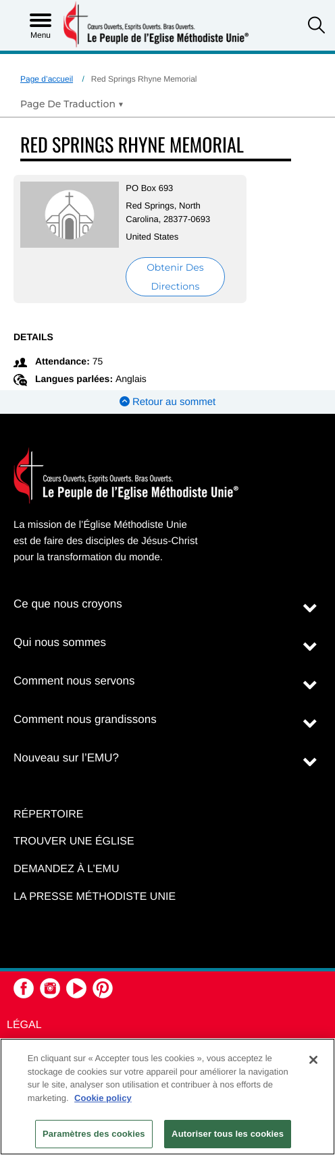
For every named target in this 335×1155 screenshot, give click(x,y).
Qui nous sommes (60, 642)
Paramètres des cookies (94, 1134)
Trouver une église (74, 841)
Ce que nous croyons (68, 603)
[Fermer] (313, 1060)
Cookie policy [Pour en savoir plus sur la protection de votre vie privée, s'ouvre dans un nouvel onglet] (103, 1098)
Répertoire (48, 814)
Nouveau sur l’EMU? (66, 757)
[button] (316, 27)
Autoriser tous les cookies (228, 1134)
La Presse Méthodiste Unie (95, 897)
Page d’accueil (46, 79)
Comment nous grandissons (85, 719)
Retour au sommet (168, 402)
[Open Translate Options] (72, 104)
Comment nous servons (74, 680)
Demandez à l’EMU (66, 869)
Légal (24, 1025)
